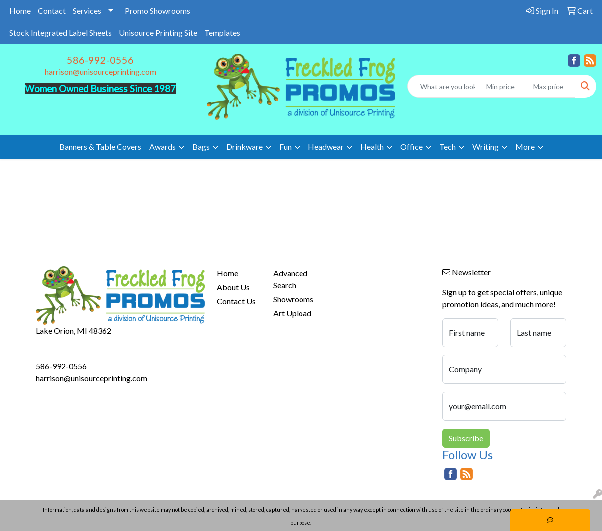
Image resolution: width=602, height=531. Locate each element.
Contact (52, 10)
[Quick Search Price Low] (504, 86)
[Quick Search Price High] (551, 86)
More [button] (525, 146)
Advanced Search (290, 279)
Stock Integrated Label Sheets (60, 32)
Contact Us (236, 301)
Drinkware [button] (244, 146)
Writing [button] (485, 146)
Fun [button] (285, 146)
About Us (233, 287)
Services (87, 10)
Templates (222, 32)
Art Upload (292, 313)
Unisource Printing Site (158, 32)
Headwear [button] (326, 146)
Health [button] (372, 146)
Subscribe (466, 438)
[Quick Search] (444, 86)
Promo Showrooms (157, 10)
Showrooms (293, 299)
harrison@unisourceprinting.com (100, 71)
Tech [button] (447, 146)
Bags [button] (201, 146)
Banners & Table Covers (100, 146)
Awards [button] (162, 146)
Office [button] (411, 146)
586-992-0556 (100, 60)
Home (20, 10)
